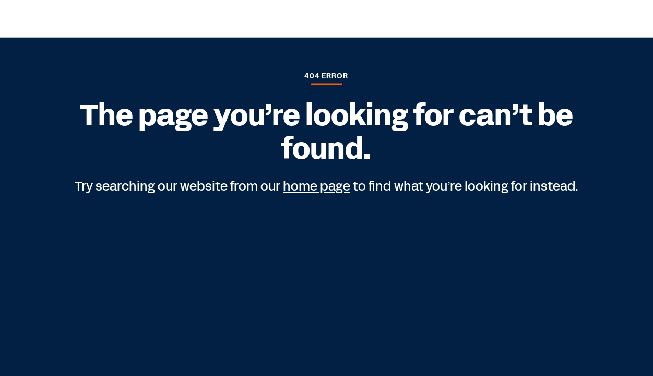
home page (316, 186)
